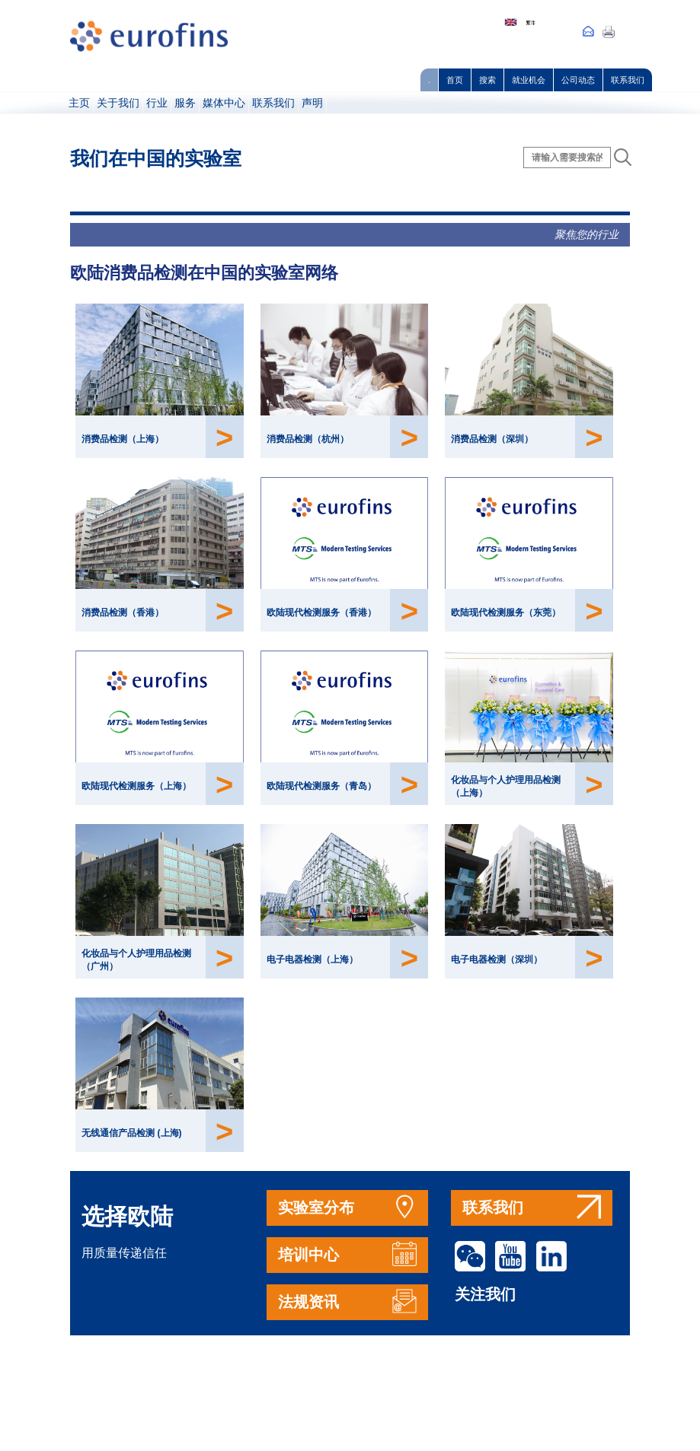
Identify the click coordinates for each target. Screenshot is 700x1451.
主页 (79, 103)
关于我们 (118, 103)
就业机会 (528, 79)
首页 (454, 79)
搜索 (487, 79)
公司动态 (578, 79)
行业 (157, 103)
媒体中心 (224, 103)
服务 (185, 103)
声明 (312, 103)
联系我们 (627, 79)
